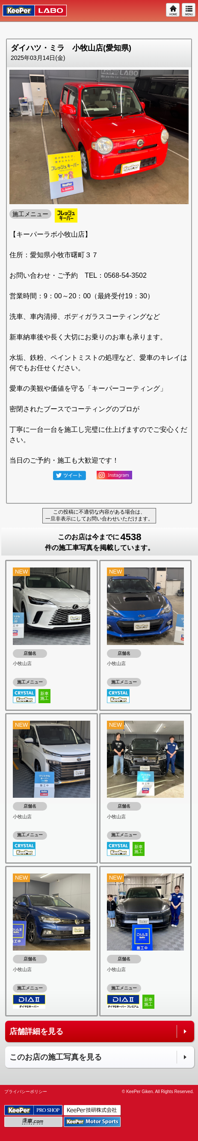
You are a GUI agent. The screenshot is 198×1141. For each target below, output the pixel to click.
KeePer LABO (31, 11)
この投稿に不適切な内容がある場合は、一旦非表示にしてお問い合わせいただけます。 (99, 515)
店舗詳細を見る (36, 1031)
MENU (189, 10)
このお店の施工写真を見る (55, 1057)
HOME (173, 10)
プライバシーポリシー (25, 1091)
